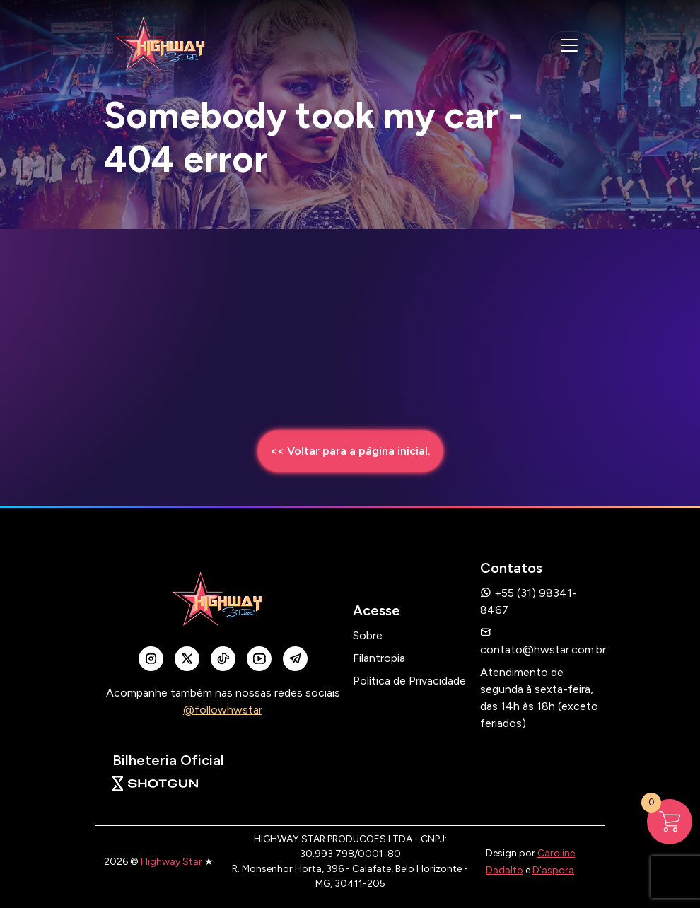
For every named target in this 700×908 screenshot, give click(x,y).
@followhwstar (222, 709)
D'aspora (553, 870)
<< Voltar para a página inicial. (350, 451)
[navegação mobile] (569, 45)
